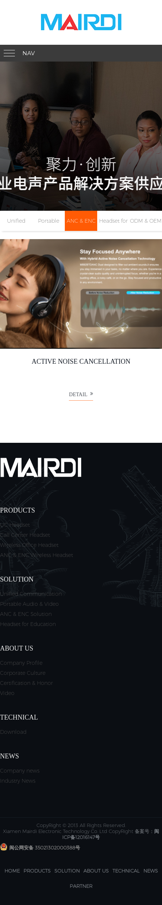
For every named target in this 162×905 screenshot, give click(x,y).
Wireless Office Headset (29, 545)
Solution (67, 871)
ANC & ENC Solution (26, 614)
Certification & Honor (26, 683)
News (150, 871)
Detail (81, 397)
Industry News (17, 780)
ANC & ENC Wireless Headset (36, 555)
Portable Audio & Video (29, 604)
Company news (19, 770)
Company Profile (21, 663)
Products (37, 871)
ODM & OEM (146, 220)
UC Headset (15, 525)
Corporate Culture (22, 673)
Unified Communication (31, 594)
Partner (81, 886)
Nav (28, 53)
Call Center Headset (25, 535)
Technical (126, 871)
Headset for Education (28, 624)
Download (13, 732)
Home (12, 871)
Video (7, 693)
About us (96, 871)
